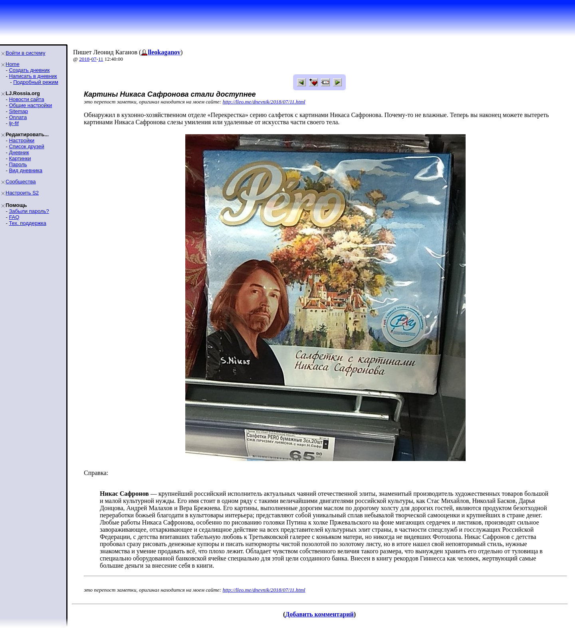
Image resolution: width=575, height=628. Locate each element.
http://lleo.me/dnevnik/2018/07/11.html (264, 102)
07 (94, 59)
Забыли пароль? (29, 211)
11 (100, 59)
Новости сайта (26, 99)
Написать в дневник (33, 76)
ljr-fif (14, 123)
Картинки (20, 158)
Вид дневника (25, 170)
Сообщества (21, 182)
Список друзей (26, 146)
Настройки (21, 140)
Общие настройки (30, 105)
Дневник (19, 152)
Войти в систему (25, 53)
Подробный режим (35, 82)
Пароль (18, 164)
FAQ (14, 217)
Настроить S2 (22, 193)
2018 (84, 59)
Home (13, 64)
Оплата (18, 117)
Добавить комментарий (319, 614)
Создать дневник (29, 70)
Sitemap (18, 111)
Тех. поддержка (27, 223)
